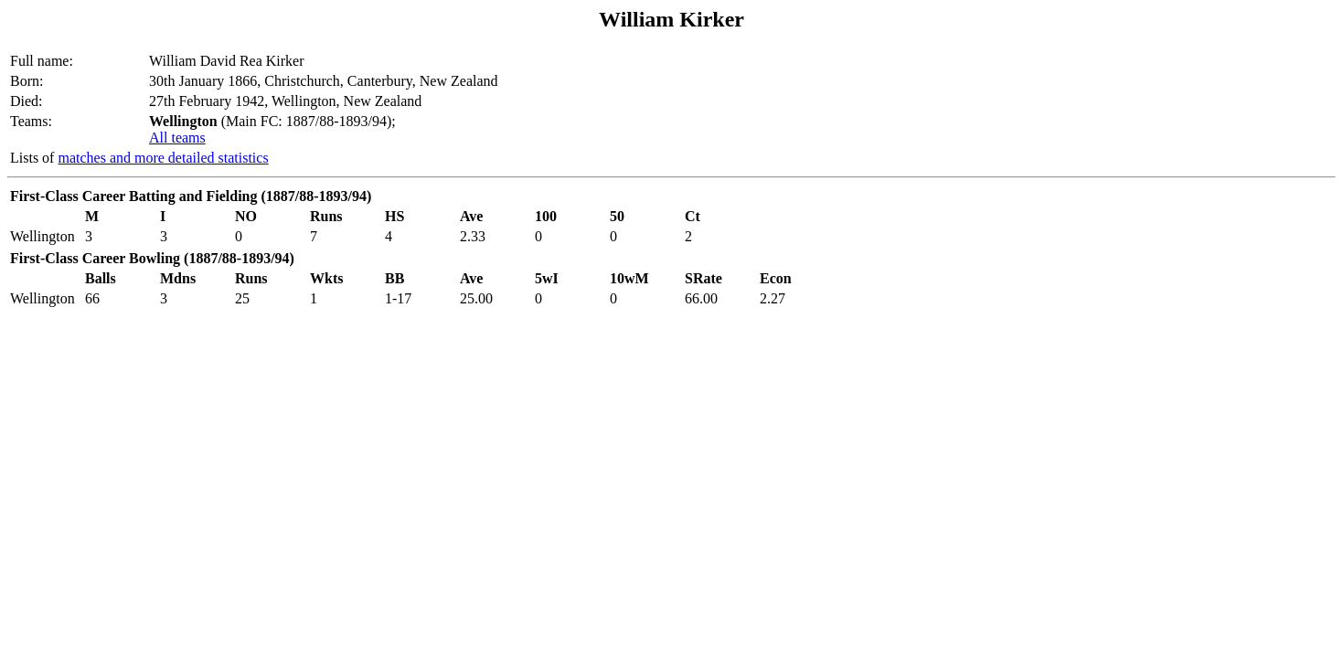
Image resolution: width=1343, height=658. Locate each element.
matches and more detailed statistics (163, 157)
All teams (177, 137)
